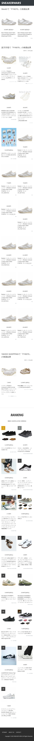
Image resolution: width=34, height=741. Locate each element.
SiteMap (4, 732)
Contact (18, 732)
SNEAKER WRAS (18, 736)
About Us (11, 732)
